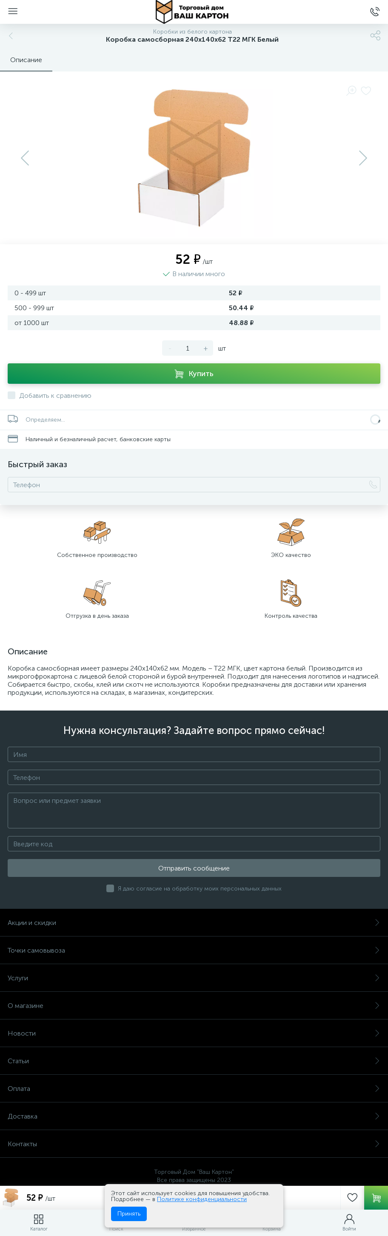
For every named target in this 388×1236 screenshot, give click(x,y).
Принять (128, 1213)
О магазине (194, 1006)
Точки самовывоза (194, 950)
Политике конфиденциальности (202, 1199)
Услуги (194, 978)
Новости (194, 1033)
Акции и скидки (194, 923)
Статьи (194, 1061)
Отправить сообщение (194, 868)
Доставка (194, 1116)
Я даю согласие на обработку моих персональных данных (200, 888)
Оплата (194, 1089)
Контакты (194, 1144)
